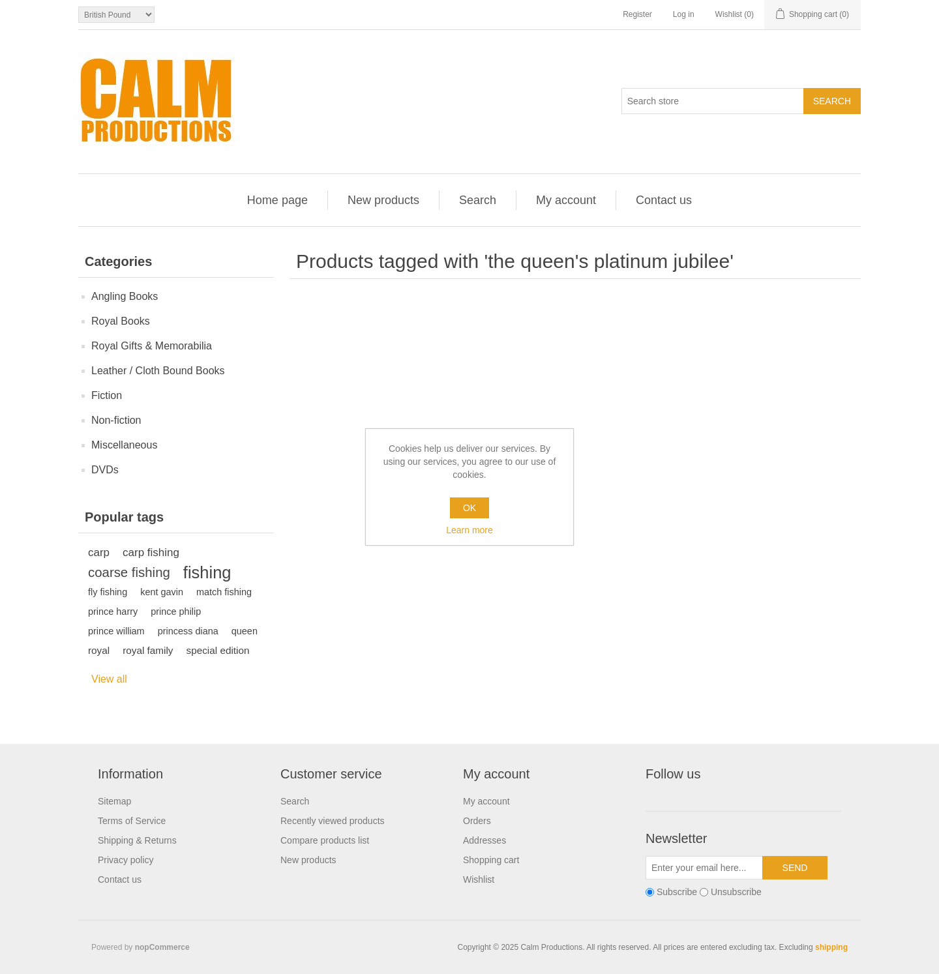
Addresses (484, 840)
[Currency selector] (116, 15)
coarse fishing (129, 572)
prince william (116, 631)
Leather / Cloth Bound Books (158, 370)
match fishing (224, 592)
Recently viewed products (332, 821)
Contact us (664, 200)
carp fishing (151, 552)
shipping (831, 947)
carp (99, 552)
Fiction (106, 395)
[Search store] (712, 101)
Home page (277, 200)
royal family (148, 650)
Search (477, 200)
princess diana (188, 631)
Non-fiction (116, 420)
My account (566, 200)
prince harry (113, 611)
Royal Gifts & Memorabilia (151, 345)
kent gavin (161, 592)
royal (99, 650)
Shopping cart (491, 860)
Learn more (469, 530)
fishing (207, 572)
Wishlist (478, 879)
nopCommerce (162, 947)
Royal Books (120, 321)
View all (109, 679)
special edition (218, 650)
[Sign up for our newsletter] (704, 867)
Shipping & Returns (137, 840)
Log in (683, 14)
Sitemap (114, 801)
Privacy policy (126, 860)
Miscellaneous (124, 444)
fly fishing (107, 592)
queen (244, 631)
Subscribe (677, 892)
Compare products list (324, 840)
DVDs (105, 469)
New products (383, 200)
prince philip (176, 611)
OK (469, 508)
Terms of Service (132, 821)
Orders (477, 821)
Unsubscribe (736, 892)
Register (637, 14)
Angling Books (124, 296)
